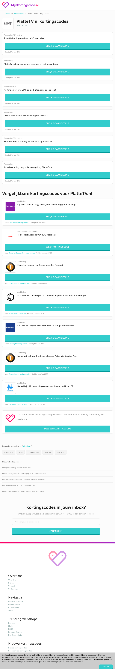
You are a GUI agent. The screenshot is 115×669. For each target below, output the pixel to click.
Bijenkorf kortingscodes (18, 313)
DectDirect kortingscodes (18, 223)
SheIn (10, 626)
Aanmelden (56, 531)
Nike (21, 452)
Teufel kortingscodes (16, 253)
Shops (11, 610)
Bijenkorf (60, 452)
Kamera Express (15, 632)
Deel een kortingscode (57, 428)
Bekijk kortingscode (57, 246)
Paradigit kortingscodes (18, 344)
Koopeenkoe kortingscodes (20, 651)
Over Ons (12, 580)
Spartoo (48, 452)
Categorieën (13, 607)
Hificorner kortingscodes (18, 404)
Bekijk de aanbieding (57, 45)
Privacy (11, 583)
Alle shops (27, 446)
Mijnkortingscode (15, 601)
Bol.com (11, 623)
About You (8, 452)
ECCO (10, 629)
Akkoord (106, 667)
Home (7, 13)
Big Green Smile (15, 635)
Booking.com (33, 452)
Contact (11, 586)
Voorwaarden (31, 253)
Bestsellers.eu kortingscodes (19, 283)
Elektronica (19, 13)
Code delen (13, 589)
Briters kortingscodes (17, 647)
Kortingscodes (14, 604)
